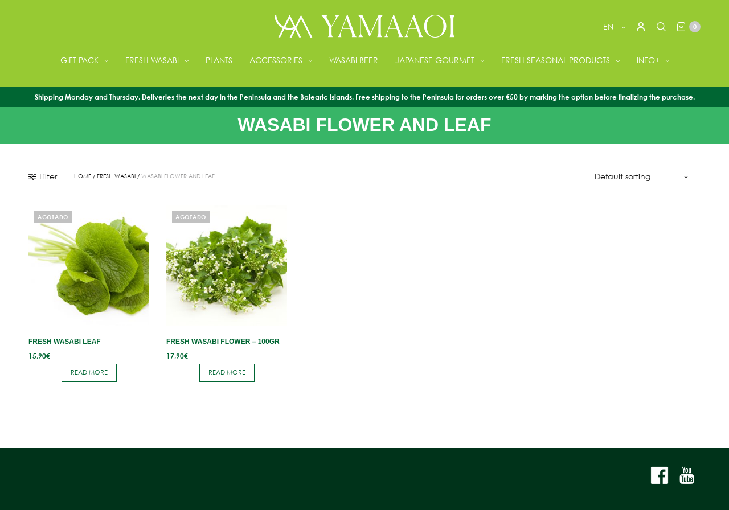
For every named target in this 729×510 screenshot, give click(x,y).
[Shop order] (643, 176)
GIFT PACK (79, 60)
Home (82, 176)
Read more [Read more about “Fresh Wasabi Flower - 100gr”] (226, 372)
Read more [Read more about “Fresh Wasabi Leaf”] (89, 372)
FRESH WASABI (152, 60)
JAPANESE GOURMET (434, 60)
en (609, 26)
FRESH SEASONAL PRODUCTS (555, 60)
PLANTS (219, 60)
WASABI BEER (353, 60)
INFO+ (648, 60)
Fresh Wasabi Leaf (64, 342)
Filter (42, 176)
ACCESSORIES (275, 60)
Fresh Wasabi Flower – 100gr (223, 342)
